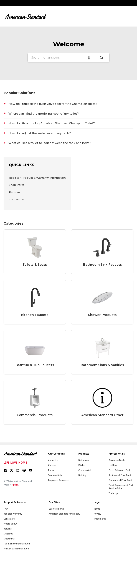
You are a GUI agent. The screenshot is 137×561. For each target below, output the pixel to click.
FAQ (6, 508)
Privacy (97, 513)
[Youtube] (30, 470)
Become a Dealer (117, 460)
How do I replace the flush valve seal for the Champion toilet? (52, 104)
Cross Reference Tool (119, 470)
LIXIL (16, 485)
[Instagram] (18, 470)
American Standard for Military (64, 513)
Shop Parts (16, 185)
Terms (97, 508)
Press (51, 470)
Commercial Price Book (120, 480)
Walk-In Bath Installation (16, 548)
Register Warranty (13, 513)
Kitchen (82, 465)
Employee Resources (58, 480)
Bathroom (83, 460)
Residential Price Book (120, 475)
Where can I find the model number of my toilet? (43, 113)
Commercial (84, 470)
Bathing (82, 475)
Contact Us (16, 199)
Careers (52, 465)
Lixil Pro (113, 465)
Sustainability (55, 475)
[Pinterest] (24, 470)
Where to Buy (10, 523)
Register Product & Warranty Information (37, 177)
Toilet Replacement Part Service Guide (121, 487)
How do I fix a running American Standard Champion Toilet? (51, 123)
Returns (14, 192)
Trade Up (113, 493)
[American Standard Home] (23, 454)
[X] (11, 471)
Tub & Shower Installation (17, 543)
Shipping (8, 533)
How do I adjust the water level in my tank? (39, 133)
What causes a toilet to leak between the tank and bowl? (49, 143)
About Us (53, 460)
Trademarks (100, 518)
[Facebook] (5, 470)
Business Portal (56, 508)
